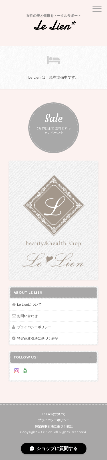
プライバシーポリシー (34, 327)
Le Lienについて (29, 304)
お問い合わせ (27, 316)
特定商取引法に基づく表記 (37, 338)
